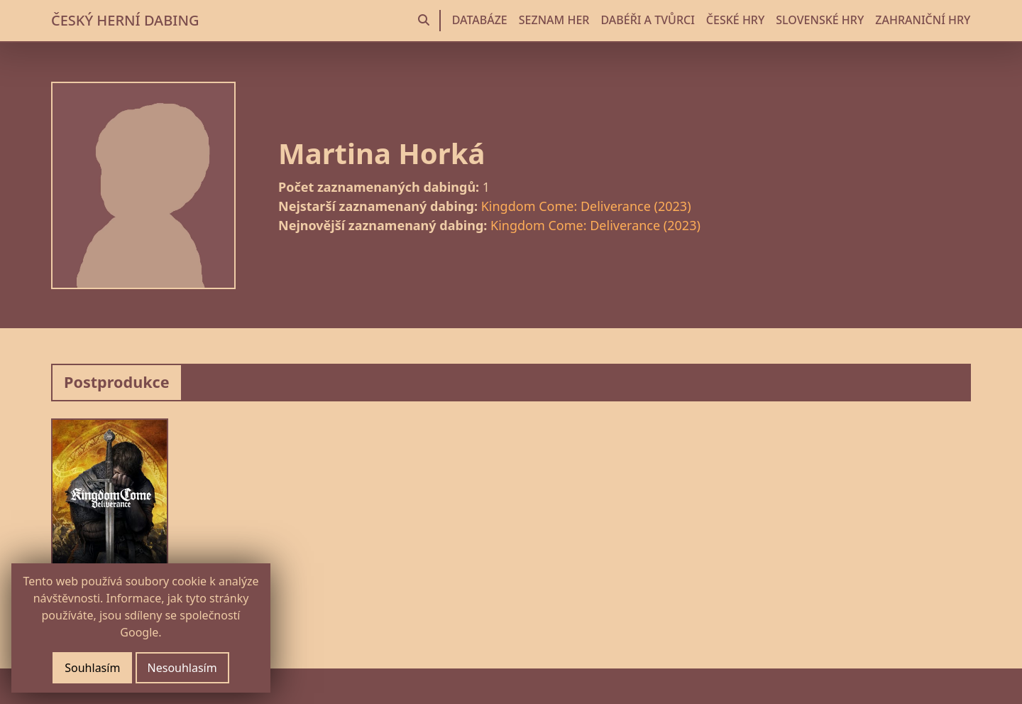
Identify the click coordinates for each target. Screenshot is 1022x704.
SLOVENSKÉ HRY (820, 20)
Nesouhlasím (182, 668)
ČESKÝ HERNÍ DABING (125, 20)
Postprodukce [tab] (117, 382)
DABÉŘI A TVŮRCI (647, 20)
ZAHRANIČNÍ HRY (922, 20)
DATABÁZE (479, 20)
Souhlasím (92, 668)
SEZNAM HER (554, 20)
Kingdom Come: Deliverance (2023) (586, 206)
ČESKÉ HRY (735, 20)
